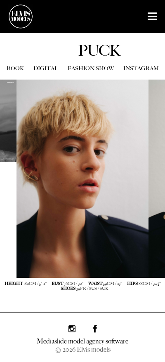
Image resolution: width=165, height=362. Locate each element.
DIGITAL (45, 68)
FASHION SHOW (91, 68)
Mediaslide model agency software (82, 341)
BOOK (15, 68)
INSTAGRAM (141, 68)
